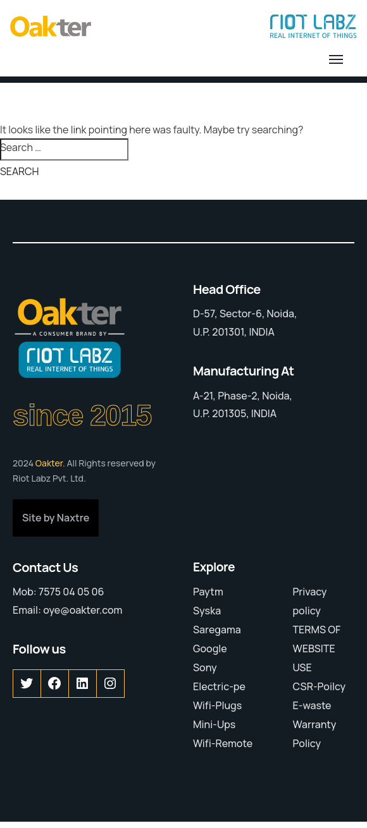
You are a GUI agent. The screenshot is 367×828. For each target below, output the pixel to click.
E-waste (312, 705)
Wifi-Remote (222, 743)
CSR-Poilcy (319, 686)
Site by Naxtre (55, 518)
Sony (205, 667)
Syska (207, 611)
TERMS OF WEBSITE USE (317, 648)
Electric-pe (219, 686)
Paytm (208, 592)
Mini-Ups (214, 724)
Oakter (49, 463)
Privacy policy (310, 601)
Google (210, 648)
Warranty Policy (315, 733)
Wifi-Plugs (217, 705)
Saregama (217, 629)
